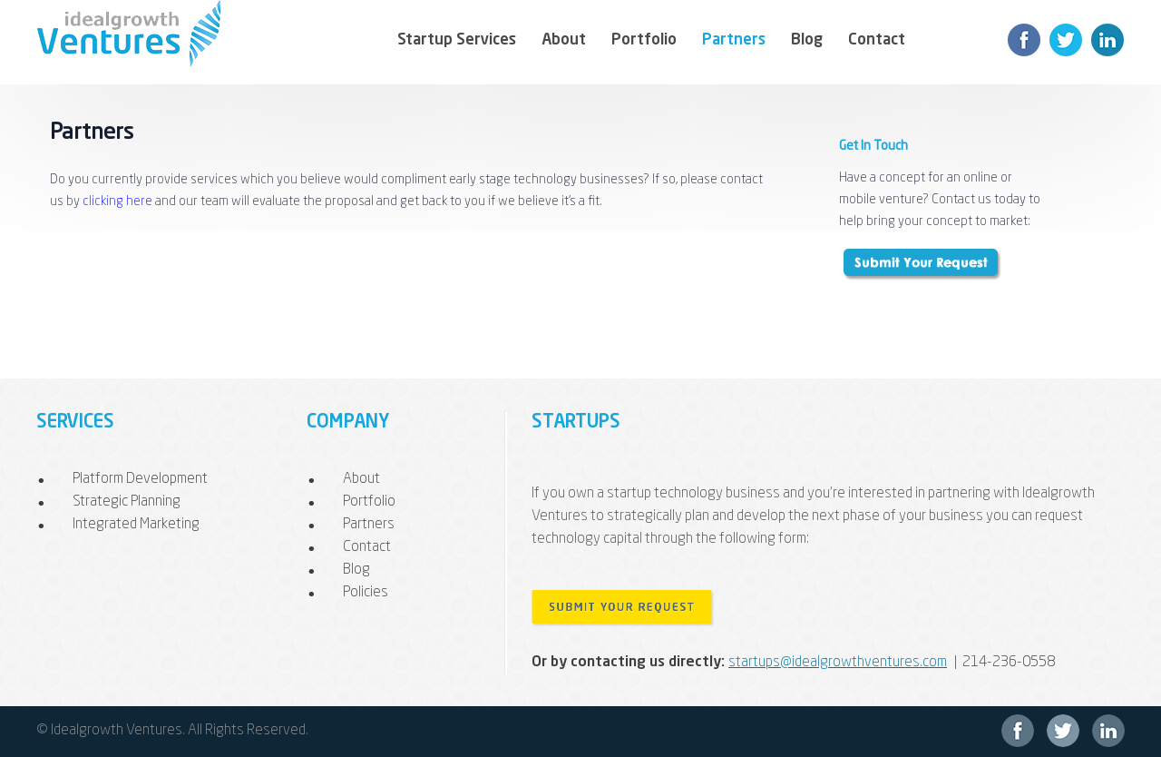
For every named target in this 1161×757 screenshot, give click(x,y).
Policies (365, 592)
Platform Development (140, 479)
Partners (734, 40)
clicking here (117, 201)
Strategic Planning (126, 502)
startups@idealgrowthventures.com (837, 662)
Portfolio (644, 40)
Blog (807, 40)
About (563, 40)
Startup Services (456, 40)
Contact (876, 40)
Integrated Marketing (136, 524)
